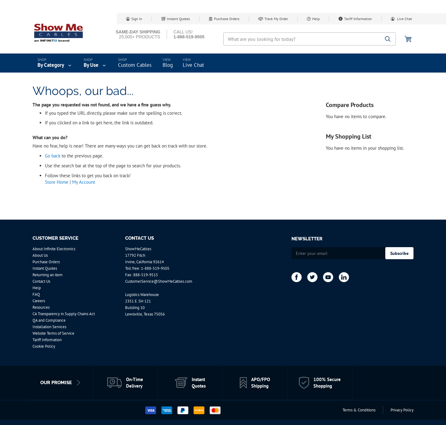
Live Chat (404, 18)
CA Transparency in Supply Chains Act (64, 313)
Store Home (56, 182)
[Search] (388, 39)
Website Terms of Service (53, 333)
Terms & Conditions (359, 410)
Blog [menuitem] (168, 65)
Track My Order (276, 18)
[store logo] (59, 32)
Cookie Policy (44, 346)
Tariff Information (358, 18)
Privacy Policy (402, 410)
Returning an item (48, 274)
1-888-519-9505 (155, 268)
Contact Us (41, 281)
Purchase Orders (226, 18)
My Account (83, 182)
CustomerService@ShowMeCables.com (158, 281)
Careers (39, 300)
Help (316, 18)
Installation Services (49, 326)
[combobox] (309, 38)
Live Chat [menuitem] (193, 65)
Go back (52, 156)
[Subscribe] (399, 253)
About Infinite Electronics (54, 248)
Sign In (136, 18)
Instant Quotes (178, 18)
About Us (40, 255)
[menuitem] (55, 63)
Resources (41, 307)
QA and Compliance (49, 320)
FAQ (36, 294)
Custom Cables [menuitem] (134, 65)
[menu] (223, 63)
